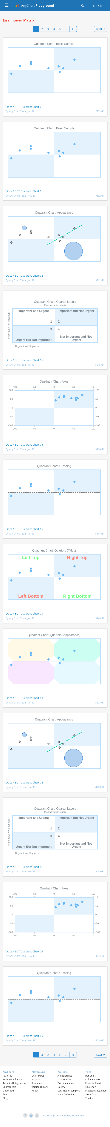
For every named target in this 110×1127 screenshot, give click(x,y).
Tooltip (89, 1098)
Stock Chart (91, 1094)
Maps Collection (66, 1094)
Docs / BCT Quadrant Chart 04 (24, 613)
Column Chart (92, 1079)
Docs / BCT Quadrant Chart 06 (24, 444)
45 (73, 29)
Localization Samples (69, 1090)
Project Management (96, 1090)
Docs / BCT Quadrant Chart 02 (24, 275)
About (35, 1090)
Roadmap (37, 1083)
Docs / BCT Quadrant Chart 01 (24, 107)
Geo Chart (90, 1086)
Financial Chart (93, 1083)
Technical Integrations (14, 1083)
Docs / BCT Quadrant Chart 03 (24, 698)
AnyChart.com (58, 1115)
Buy (5, 1094)
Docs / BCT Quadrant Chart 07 (24, 360)
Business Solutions (12, 1079)
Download (8, 1090)
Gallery (61, 1086)
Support (36, 1079)
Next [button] (100, 29)
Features (7, 1075)
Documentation (66, 1083)
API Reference (65, 1075)
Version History (40, 1086)
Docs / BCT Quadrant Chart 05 (24, 529)
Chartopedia (9, 1086)
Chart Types (38, 1075)
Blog (5, 1098)
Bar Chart (90, 1075)
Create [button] (98, 6)
